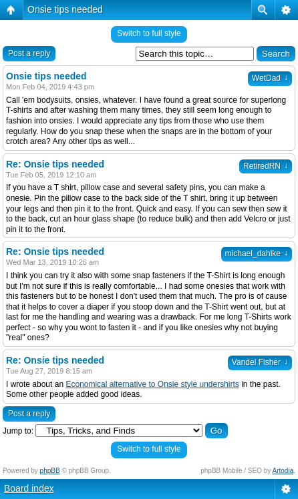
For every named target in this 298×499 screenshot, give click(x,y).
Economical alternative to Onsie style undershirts (152, 384)
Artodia (283, 470)
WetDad (270, 78)
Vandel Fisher (260, 362)
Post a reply (29, 53)
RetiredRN (265, 166)
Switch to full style (148, 33)
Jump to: (18, 431)
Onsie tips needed (65, 9)
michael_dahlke (256, 253)
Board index (29, 488)
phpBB (50, 470)
